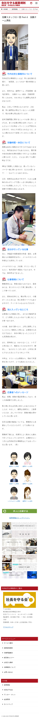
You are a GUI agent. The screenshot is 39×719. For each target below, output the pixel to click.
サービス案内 (8, 643)
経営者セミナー (9, 657)
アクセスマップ (8, 627)
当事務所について (10, 667)
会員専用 (7, 699)
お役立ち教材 (8, 662)
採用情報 (7, 685)
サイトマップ (8, 704)
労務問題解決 (8, 653)
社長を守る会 (8, 690)
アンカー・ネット (10, 694)
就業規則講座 (8, 648)
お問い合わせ (8, 672)
